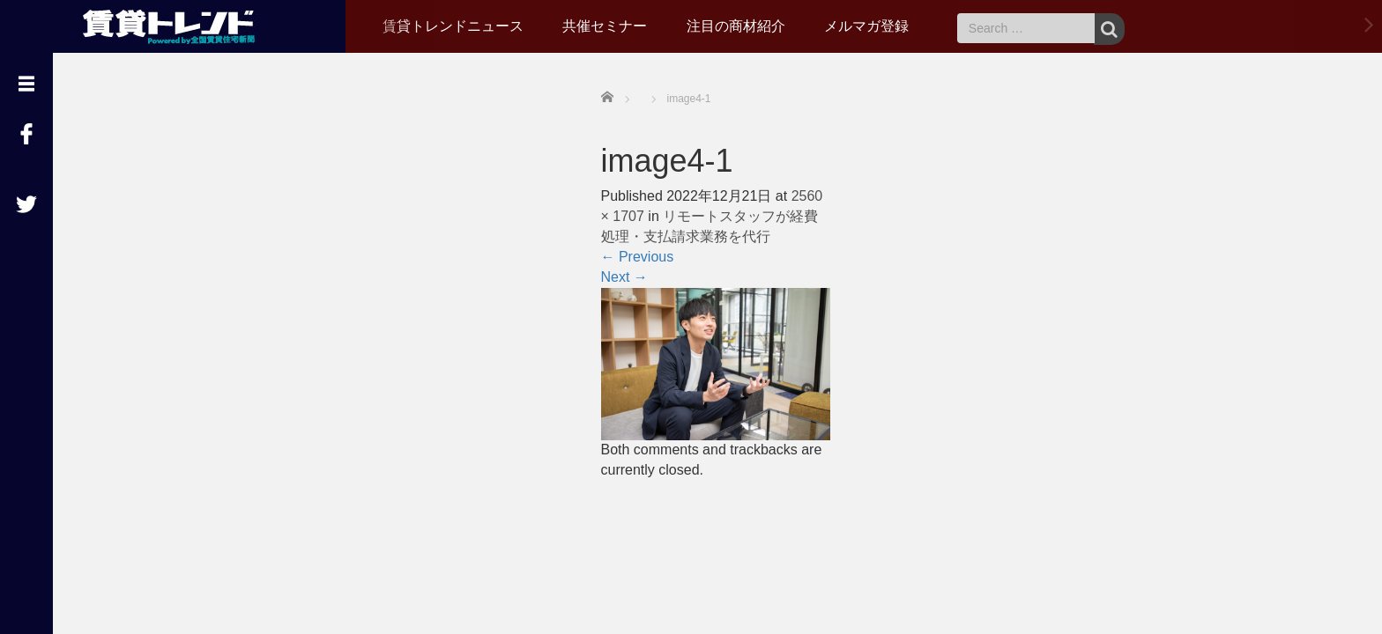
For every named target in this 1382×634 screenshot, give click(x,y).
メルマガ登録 (866, 25)
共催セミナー (604, 25)
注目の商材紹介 (736, 25)
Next (624, 276)
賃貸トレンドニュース (453, 25)
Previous (637, 256)
